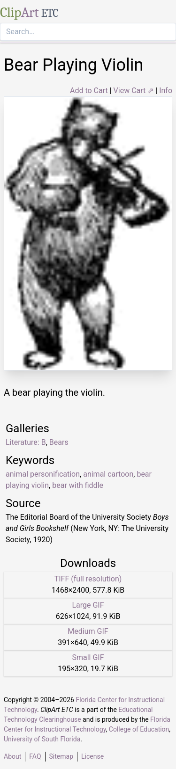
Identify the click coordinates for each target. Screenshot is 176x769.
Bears (59, 442)
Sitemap (61, 756)
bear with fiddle (77, 485)
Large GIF (88, 605)
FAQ (35, 756)
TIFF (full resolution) (88, 578)
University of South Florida (42, 739)
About (12, 756)
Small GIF (88, 657)
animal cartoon (108, 474)
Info (165, 90)
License (92, 756)
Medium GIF (88, 631)
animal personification (43, 474)
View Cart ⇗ (134, 90)
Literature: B (26, 442)
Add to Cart (89, 90)
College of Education (139, 729)
